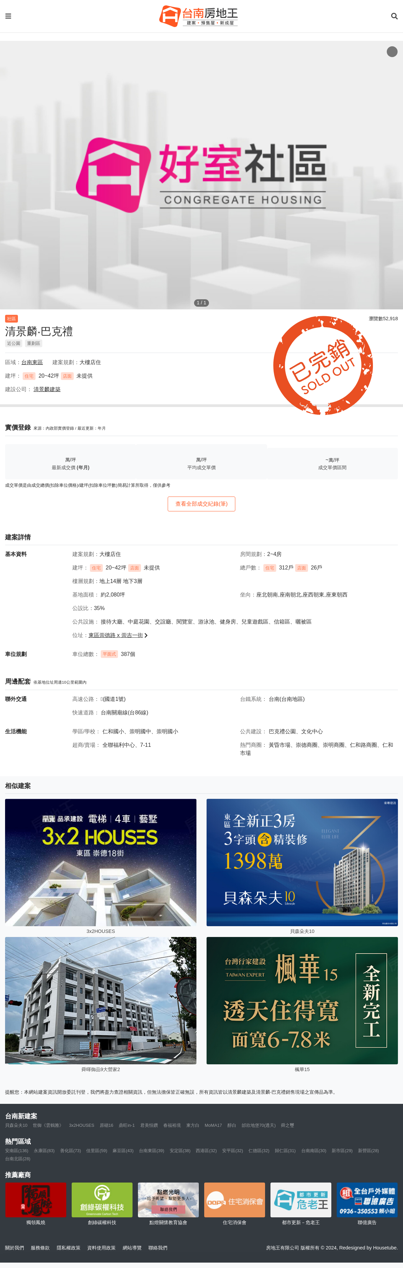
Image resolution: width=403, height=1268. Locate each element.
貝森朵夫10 (16, 1125)
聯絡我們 (157, 1247)
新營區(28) (368, 1150)
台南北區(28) (17, 1158)
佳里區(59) (96, 1150)
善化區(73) (70, 1150)
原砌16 (106, 1125)
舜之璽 (287, 1125)
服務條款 (40, 1247)
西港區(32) (206, 1150)
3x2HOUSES (81, 1125)
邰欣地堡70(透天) (259, 1125)
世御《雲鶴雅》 (48, 1125)
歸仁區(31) (285, 1150)
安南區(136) (16, 1150)
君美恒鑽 (149, 1125)
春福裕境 (172, 1125)
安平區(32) (232, 1150)
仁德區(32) (258, 1150)
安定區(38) (180, 1150)
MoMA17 (213, 1125)
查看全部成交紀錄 (201, 504)
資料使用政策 (101, 1247)
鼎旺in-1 (127, 1125)
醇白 (232, 1125)
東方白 (192, 1125)
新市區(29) (342, 1150)
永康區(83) (44, 1150)
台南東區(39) (151, 1150)
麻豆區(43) (123, 1150)
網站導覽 (132, 1247)
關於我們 (14, 1247)
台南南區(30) (314, 1150)
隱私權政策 (68, 1247)
